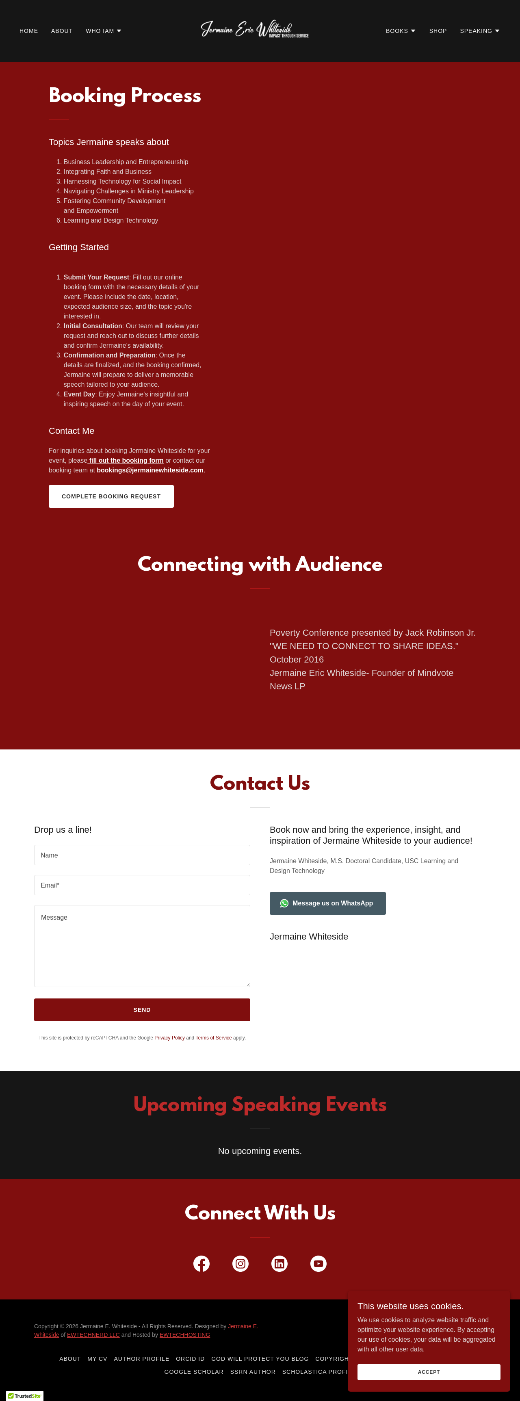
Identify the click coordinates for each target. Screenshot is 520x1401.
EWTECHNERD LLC (93, 1335)
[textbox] (142, 855)
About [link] (62, 31)
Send (142, 1010)
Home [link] (29, 31)
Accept (429, 1372)
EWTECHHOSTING (185, 1335)
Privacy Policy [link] (169, 1038)
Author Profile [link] (141, 1359)
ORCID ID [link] (190, 1359)
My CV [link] (97, 1359)
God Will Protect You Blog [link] (260, 1359)
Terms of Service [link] (213, 1038)
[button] (104, 31)
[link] (260, 30)
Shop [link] (438, 31)
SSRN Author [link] (253, 1372)
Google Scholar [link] (194, 1372)
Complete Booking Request (111, 496)
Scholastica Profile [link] (319, 1372)
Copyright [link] (334, 1359)
